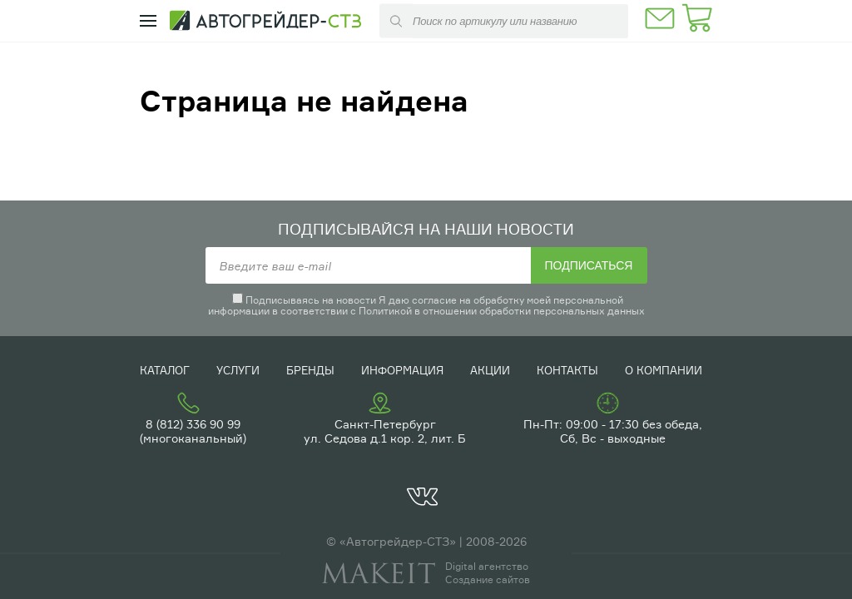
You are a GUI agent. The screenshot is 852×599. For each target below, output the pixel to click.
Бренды (310, 370)
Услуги (238, 370)
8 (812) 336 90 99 (193, 424)
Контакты (567, 370)
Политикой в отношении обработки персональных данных (502, 310)
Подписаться (589, 265)
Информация (402, 370)
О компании (663, 370)
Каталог (165, 370)
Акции (490, 370)
